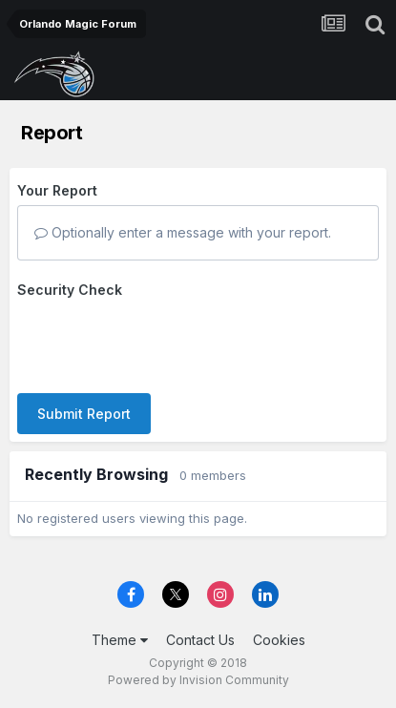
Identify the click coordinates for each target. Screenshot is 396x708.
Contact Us (200, 640)
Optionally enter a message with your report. (182, 232)
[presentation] (162, 341)
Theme (120, 640)
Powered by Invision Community (198, 680)
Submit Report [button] (84, 414)
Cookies (279, 640)
